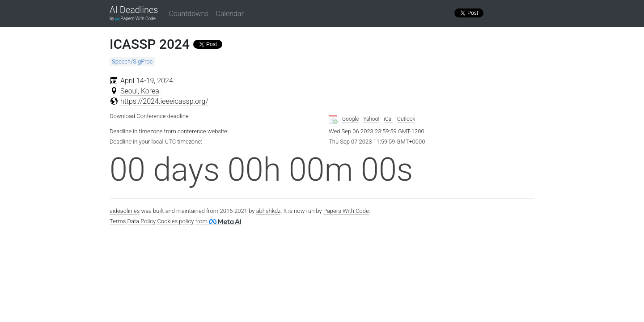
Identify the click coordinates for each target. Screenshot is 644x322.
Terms (118, 221)
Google (350, 119)
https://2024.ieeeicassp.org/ (164, 101)
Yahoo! (371, 119)
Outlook (406, 119)
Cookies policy (175, 221)
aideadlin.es (125, 211)
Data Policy (141, 221)
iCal (388, 119)
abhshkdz (268, 211)
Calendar (229, 13)
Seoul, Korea (139, 91)
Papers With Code (346, 211)
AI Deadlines (134, 10)
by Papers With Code (133, 18)
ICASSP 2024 (150, 44)
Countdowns (188, 13)
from (218, 221)
